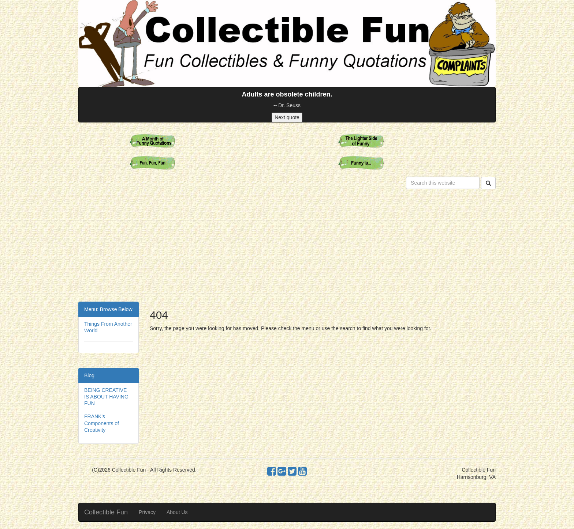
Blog (89, 375)
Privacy (147, 512)
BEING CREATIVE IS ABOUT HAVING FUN (106, 396)
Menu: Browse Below (108, 309)
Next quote (287, 117)
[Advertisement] (287, 247)
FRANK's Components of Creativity (101, 422)
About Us (177, 512)
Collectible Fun (106, 512)
